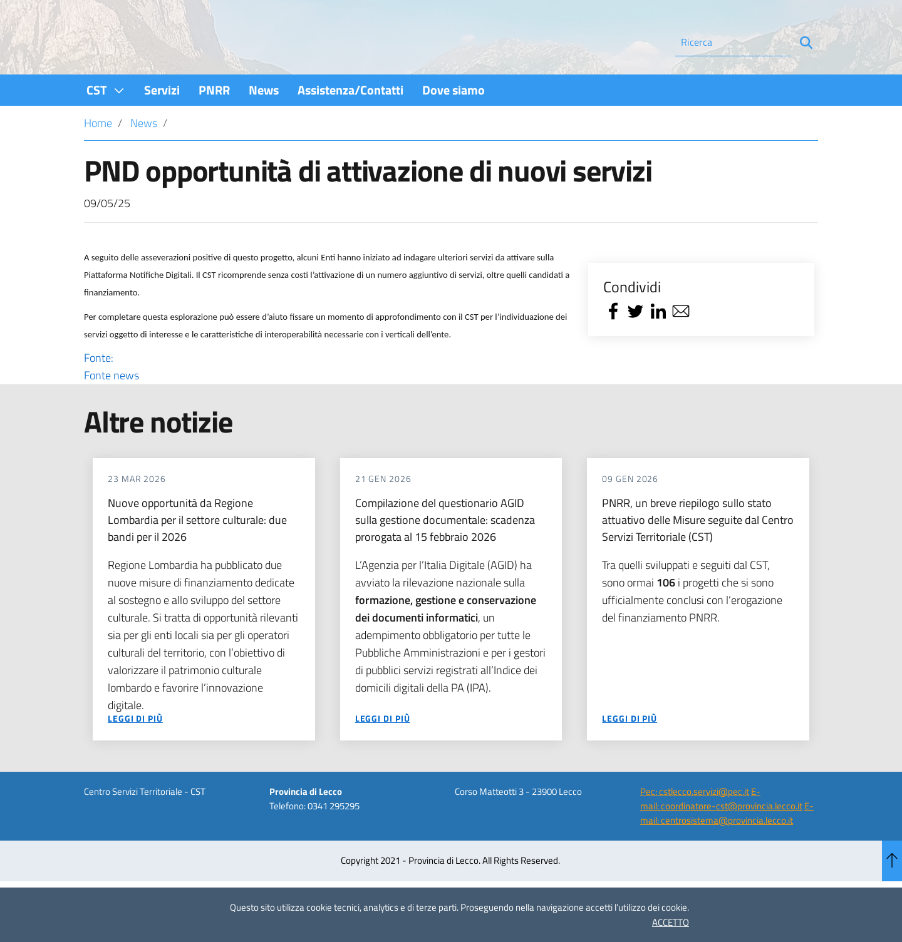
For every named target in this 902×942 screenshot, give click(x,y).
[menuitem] (106, 123)
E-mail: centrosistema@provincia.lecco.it (727, 846)
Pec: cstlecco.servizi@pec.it (694, 825)
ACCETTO (670, 922)
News (143, 156)
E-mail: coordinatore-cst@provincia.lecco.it (721, 832)
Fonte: (327, 400)
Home (98, 156)
